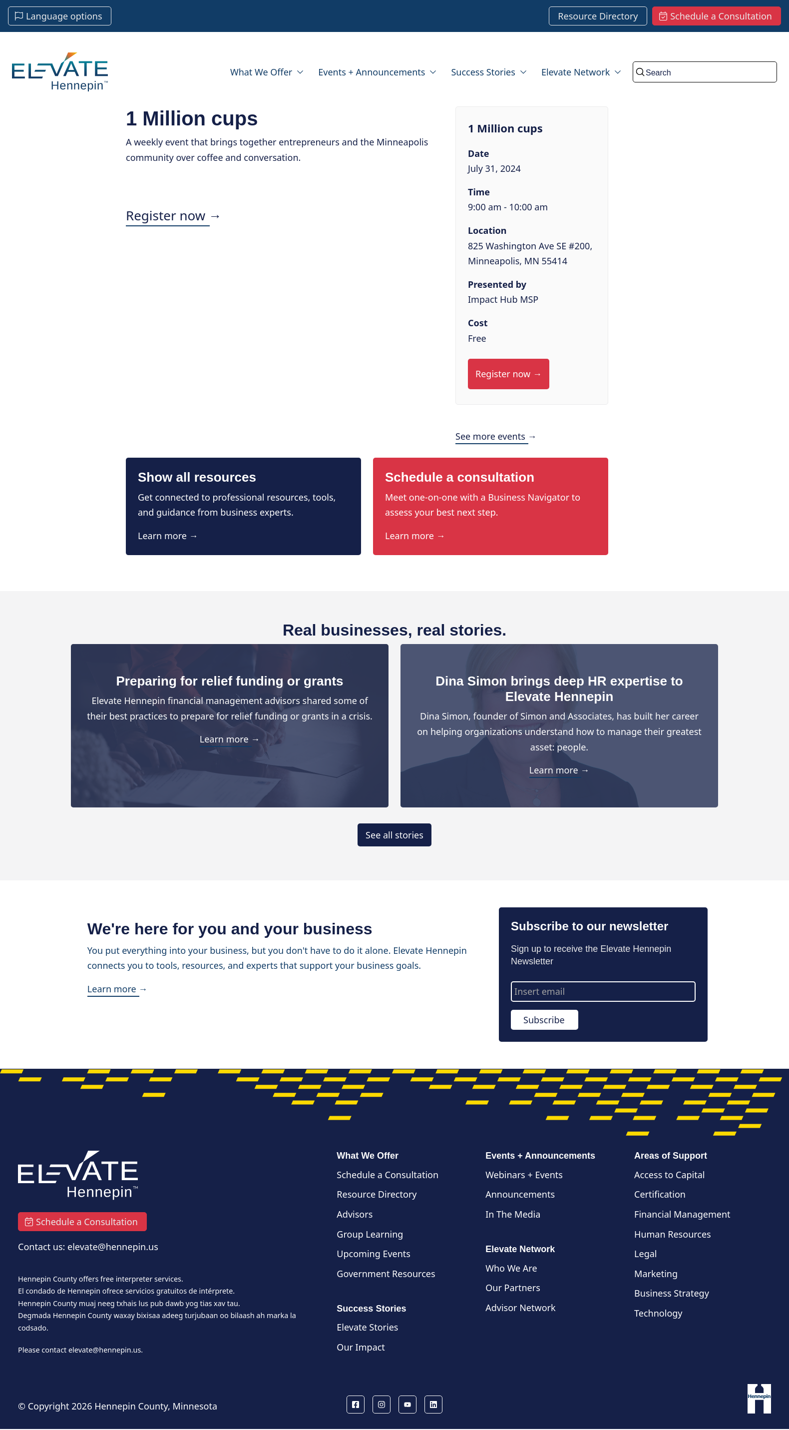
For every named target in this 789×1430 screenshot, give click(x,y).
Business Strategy (671, 1293)
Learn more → (168, 536)
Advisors (355, 1214)
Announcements (520, 1194)
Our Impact (361, 1347)
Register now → (174, 215)
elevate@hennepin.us (104, 1350)
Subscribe (544, 1020)
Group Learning (370, 1234)
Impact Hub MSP (503, 299)
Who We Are (511, 1268)
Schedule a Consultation (387, 1175)
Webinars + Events (524, 1175)
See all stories (394, 835)
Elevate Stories (367, 1327)
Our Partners (512, 1288)
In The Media (512, 1214)
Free (477, 338)
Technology (658, 1313)
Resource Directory (376, 1194)
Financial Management (682, 1214)
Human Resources (672, 1234)
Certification (660, 1194)
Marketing (656, 1274)
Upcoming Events (373, 1254)
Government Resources (386, 1274)
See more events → (496, 436)
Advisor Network (520, 1308)
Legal (645, 1254)
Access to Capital (669, 1175)
